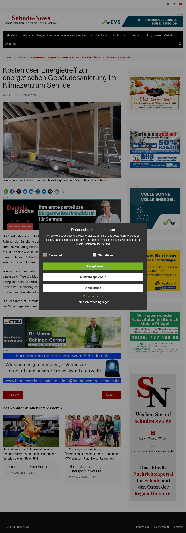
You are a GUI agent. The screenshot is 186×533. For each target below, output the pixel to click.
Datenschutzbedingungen (92, 302)
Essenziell (52, 255)
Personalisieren (93, 296)
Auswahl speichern (93, 277)
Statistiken (103, 255)
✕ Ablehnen (93, 287)
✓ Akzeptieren (93, 266)
